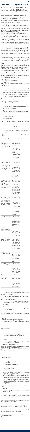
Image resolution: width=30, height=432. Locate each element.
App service (9, 37)
